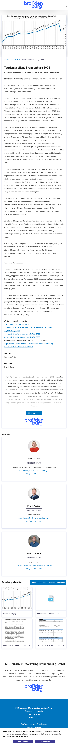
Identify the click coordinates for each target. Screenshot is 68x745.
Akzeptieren (45, 741)
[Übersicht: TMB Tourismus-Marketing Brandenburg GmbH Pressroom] (33, 5)
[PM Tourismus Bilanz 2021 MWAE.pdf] (17, 630)
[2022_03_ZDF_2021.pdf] (51, 630)
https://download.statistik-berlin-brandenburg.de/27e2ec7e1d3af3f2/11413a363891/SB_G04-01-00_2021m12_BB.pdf (28, 327)
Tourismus (8, 357)
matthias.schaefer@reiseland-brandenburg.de (34, 565)
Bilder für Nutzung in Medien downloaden (48, 582)
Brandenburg (9, 367)
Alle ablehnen (23, 741)
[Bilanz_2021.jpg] (17, 599)
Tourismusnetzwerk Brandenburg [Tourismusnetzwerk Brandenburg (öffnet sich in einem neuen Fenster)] (34, 724)
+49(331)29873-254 (34, 568)
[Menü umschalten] (3, 5)
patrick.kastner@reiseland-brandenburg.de (34, 518)
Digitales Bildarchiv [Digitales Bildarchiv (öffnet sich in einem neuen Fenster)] (34, 727)
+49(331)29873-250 (34, 474)
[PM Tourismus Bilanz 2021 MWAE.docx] (51, 599)
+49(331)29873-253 (34, 521)
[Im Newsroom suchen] (65, 5)
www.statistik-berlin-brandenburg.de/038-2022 (22, 337)
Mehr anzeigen (34, 413)
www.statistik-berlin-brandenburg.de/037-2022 (22, 334)
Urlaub (14, 357)
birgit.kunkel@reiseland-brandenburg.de (34, 470)
